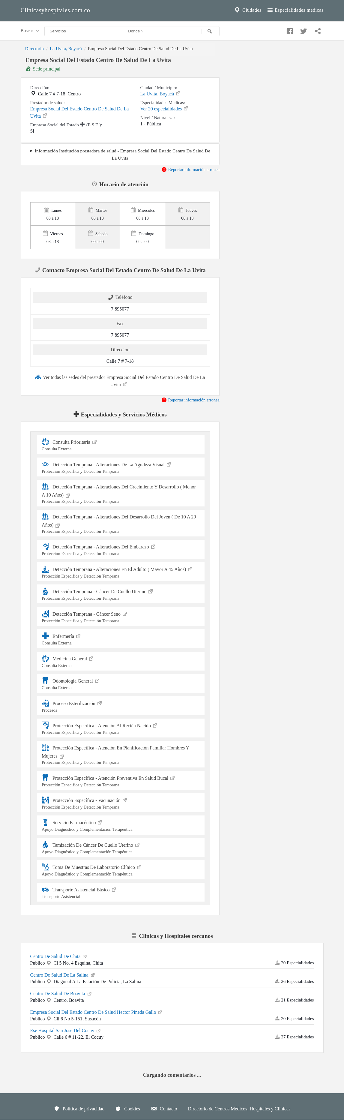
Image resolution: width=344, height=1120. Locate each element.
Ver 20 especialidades (164, 108)
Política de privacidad (79, 1109)
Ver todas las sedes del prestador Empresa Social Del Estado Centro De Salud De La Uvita (120, 380)
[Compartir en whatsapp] (317, 30)
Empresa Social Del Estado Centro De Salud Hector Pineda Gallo (96, 1012)
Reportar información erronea (190, 170)
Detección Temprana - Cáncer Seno (121, 616)
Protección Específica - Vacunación (121, 803)
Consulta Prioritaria (121, 444)
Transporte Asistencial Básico (121, 892)
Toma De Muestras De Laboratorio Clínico (121, 870)
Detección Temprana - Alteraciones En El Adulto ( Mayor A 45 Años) (121, 572)
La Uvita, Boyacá (66, 48)
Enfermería (121, 639)
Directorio (34, 48)
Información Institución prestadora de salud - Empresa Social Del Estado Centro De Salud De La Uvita (122, 154)
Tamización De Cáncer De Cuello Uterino (121, 847)
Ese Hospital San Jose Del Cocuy (66, 1030)
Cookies (127, 1109)
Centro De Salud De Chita (59, 956)
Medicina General (121, 661)
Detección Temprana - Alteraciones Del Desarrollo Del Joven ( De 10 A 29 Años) (121, 523)
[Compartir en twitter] (303, 30)
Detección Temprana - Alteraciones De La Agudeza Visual (121, 467)
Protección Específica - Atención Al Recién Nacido (121, 728)
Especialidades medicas (295, 10)
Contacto (164, 1109)
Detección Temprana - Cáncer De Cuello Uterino (121, 594)
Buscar (30, 31)
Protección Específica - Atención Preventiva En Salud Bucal (121, 780)
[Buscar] (210, 31)
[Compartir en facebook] (288, 30)
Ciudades (247, 10)
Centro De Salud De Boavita (61, 993)
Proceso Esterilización (121, 706)
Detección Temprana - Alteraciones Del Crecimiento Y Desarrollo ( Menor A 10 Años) (121, 493)
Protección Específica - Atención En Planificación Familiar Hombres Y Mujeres (121, 754)
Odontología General (121, 683)
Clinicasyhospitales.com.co (55, 10)
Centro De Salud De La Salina (63, 974)
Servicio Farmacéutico (121, 825)
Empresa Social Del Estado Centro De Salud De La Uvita (79, 112)
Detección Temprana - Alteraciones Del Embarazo (121, 549)
